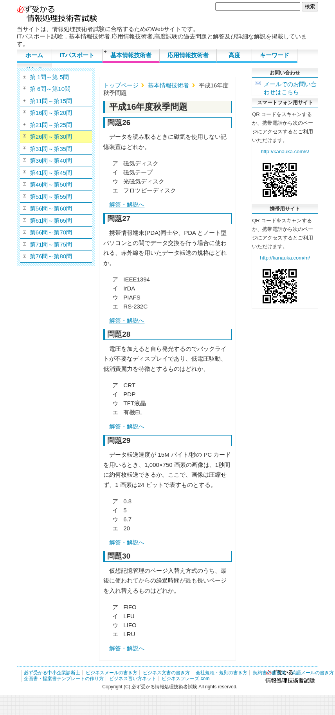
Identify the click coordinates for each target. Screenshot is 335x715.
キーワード (274, 55)
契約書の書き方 (269, 672)
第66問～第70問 (51, 232)
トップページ (121, 85)
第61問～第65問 (51, 220)
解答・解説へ (126, 204)
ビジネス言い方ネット (132, 678)
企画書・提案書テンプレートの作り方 (64, 678)
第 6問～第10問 (50, 88)
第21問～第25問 (51, 125)
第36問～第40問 (51, 160)
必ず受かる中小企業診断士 (52, 672)
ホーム (34, 55)
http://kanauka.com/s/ (285, 151)
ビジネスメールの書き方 (111, 672)
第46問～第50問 (51, 184)
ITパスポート (77, 55)
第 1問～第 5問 (49, 77)
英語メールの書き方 (313, 672)
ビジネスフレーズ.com (185, 678)
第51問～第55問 (51, 196)
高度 (234, 55)
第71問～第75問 (51, 244)
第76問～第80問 (51, 256)
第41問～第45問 (51, 172)
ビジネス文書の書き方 (166, 672)
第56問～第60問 (51, 208)
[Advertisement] (285, 428)
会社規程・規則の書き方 (221, 672)
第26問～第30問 (51, 136)
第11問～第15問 (51, 101)
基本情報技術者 (130, 55)
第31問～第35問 (51, 148)
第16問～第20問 (51, 112)
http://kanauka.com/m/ (285, 258)
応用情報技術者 (188, 55)
